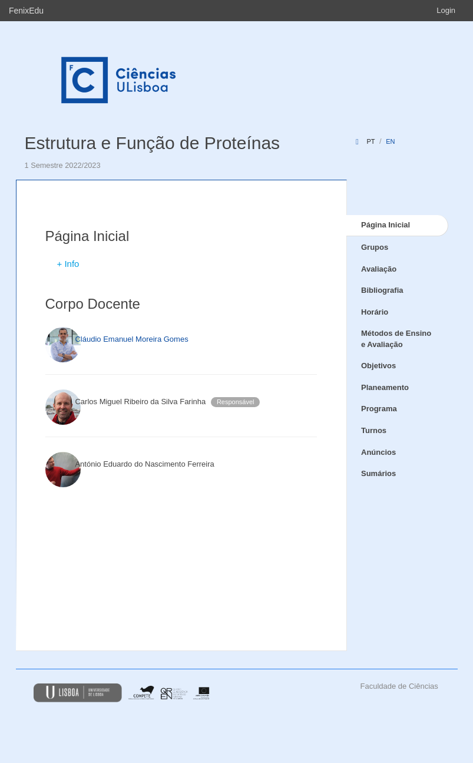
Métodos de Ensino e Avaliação (396, 339)
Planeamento (385, 387)
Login (445, 10)
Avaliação (378, 269)
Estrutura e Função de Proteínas (152, 143)
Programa (379, 408)
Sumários (378, 473)
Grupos (374, 247)
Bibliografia (382, 290)
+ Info (68, 264)
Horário (374, 312)
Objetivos (378, 365)
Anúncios (378, 452)
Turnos (373, 430)
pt (370, 141)
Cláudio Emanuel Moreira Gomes (131, 339)
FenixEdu (26, 10)
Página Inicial (385, 224)
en (390, 141)
